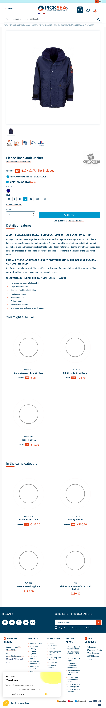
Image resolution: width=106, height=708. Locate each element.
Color (9, 187)
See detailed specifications (18, 161)
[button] (5, 703)
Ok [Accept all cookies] (29, 694)
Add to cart (69, 215)
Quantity (11, 210)
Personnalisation (13, 204)
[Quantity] (20, 215)
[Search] (53, 19)
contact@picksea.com (14, 656)
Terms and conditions (22, 703)
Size (8, 195)
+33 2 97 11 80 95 (76, 220)
